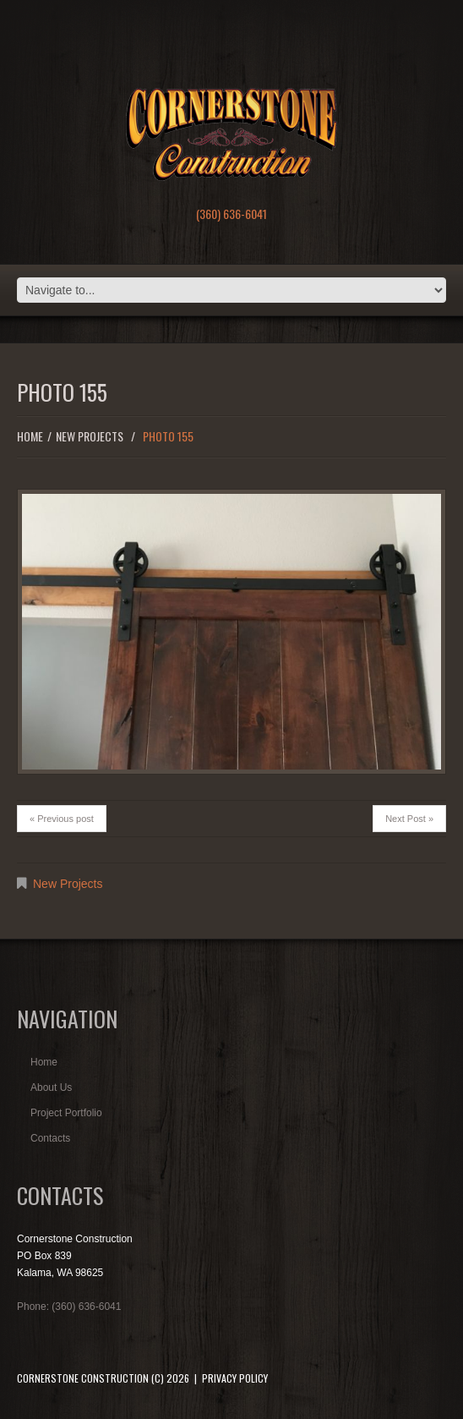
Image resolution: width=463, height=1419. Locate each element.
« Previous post (62, 819)
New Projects (89, 436)
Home (30, 436)
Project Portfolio (66, 1113)
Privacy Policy (235, 1378)
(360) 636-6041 (231, 213)
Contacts (50, 1138)
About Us (51, 1087)
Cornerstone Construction (83, 1378)
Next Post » (409, 819)
